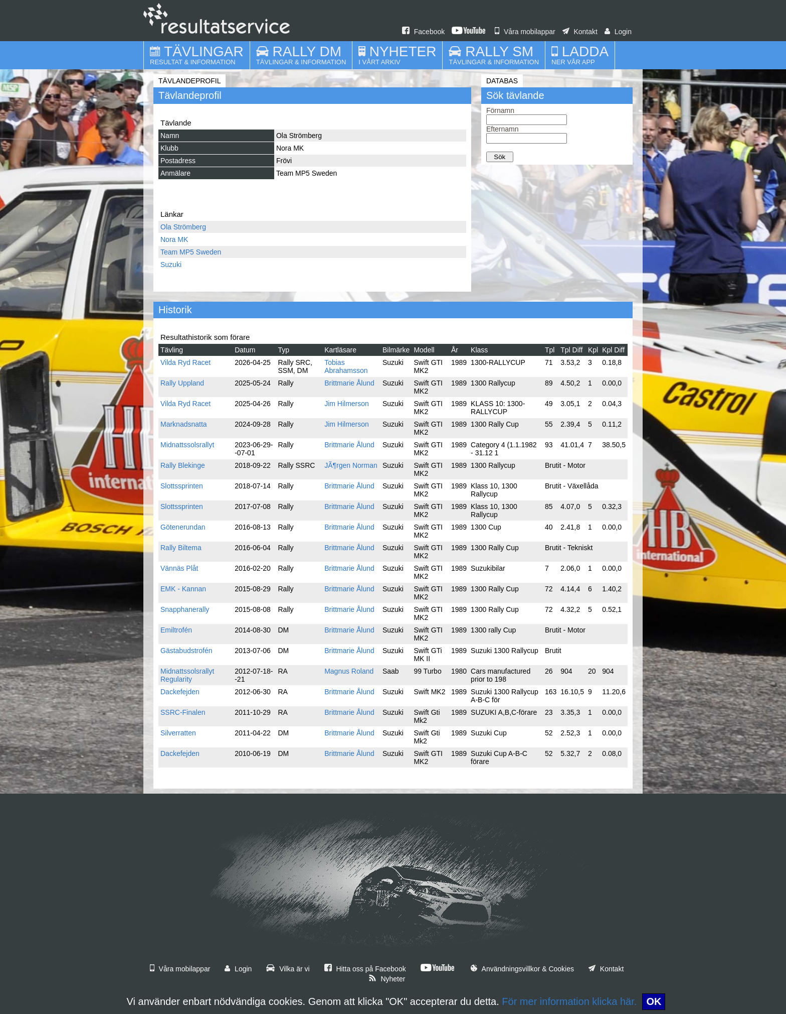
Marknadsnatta (183, 424)
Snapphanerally (184, 609)
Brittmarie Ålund (349, 383)
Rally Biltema (181, 548)
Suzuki (170, 265)
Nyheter (387, 979)
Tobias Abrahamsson (345, 366)
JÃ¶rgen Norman (350, 465)
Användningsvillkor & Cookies (522, 969)
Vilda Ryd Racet (185, 362)
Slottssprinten (181, 486)
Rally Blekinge (182, 465)
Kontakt (580, 32)
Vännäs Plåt (179, 568)
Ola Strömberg (183, 227)
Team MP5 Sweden (190, 252)
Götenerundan (183, 527)
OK (653, 1001)
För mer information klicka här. (569, 1001)
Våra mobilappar (525, 32)
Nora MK (174, 239)
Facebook (423, 32)
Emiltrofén (176, 630)
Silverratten (178, 733)
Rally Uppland (182, 383)
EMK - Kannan (183, 589)
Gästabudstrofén (186, 651)
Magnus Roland (348, 671)
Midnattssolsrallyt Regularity (187, 675)
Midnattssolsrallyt (187, 445)
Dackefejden (180, 692)
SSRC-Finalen (182, 712)
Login (618, 32)
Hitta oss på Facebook (365, 969)
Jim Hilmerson (346, 404)
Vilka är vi (287, 969)
